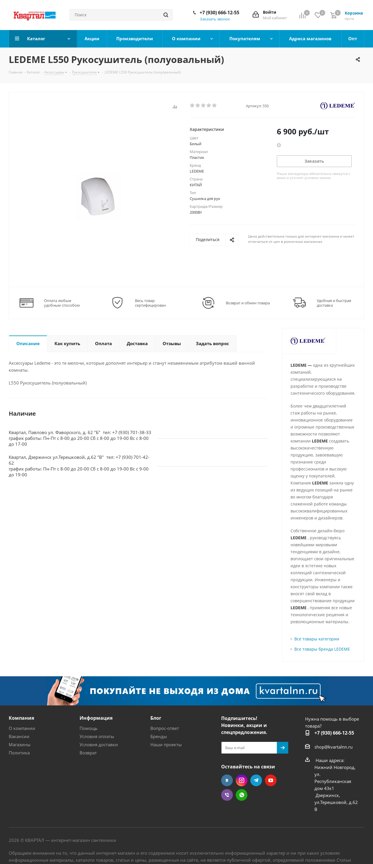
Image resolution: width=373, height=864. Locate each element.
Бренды (158, 736)
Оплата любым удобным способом (62, 303)
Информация (96, 718)
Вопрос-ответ (164, 728)
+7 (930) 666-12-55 (219, 12)
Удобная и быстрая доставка (334, 303)
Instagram (241, 780)
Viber (227, 795)
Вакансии (19, 736)
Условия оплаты (97, 736)
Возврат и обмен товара (248, 303)
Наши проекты (166, 744)
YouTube (271, 780)
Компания (21, 718)
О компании (22, 728)
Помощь (89, 728)
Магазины (20, 744)
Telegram (256, 780)
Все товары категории (316, 639)
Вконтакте (227, 780)
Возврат (88, 753)
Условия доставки (99, 744)
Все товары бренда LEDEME (322, 649)
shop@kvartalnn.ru (333, 747)
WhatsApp (241, 795)
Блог (155, 718)
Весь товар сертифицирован (150, 303)
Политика (19, 753)
